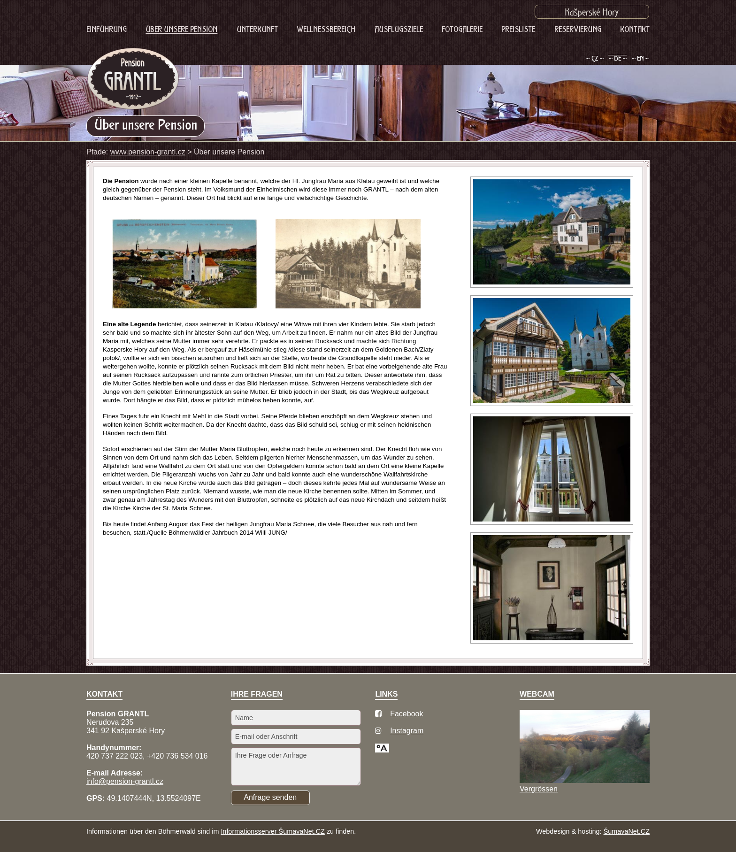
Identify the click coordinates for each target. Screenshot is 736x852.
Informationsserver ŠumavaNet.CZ (273, 831)
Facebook (406, 714)
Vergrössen (539, 789)
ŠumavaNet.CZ (627, 831)
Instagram (406, 731)
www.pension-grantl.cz (147, 152)
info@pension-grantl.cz (124, 781)
